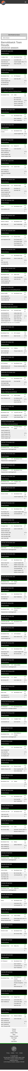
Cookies (12, 1053)
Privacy (8, 1053)
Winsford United (17, 185)
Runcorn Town (17, 236)
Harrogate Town (4, 526)
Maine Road (16, 274)
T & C (17, 1053)
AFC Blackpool (17, 76)
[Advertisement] (14, 18)
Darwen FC (16, 145)
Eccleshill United (17, 310)
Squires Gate (17, 166)
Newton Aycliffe (4, 293)
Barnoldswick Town (18, 57)
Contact (21, 1053)
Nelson (2, 206)
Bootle (15, 677)
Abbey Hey (16, 447)
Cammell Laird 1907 (18, 412)
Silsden (2, 255)
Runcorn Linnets (4, 493)
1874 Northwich (4, 363)
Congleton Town (4, 57)
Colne (15, 94)
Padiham (3, 115)
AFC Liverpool (17, 333)
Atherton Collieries (5, 221)
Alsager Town (4, 648)
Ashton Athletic (17, 395)
